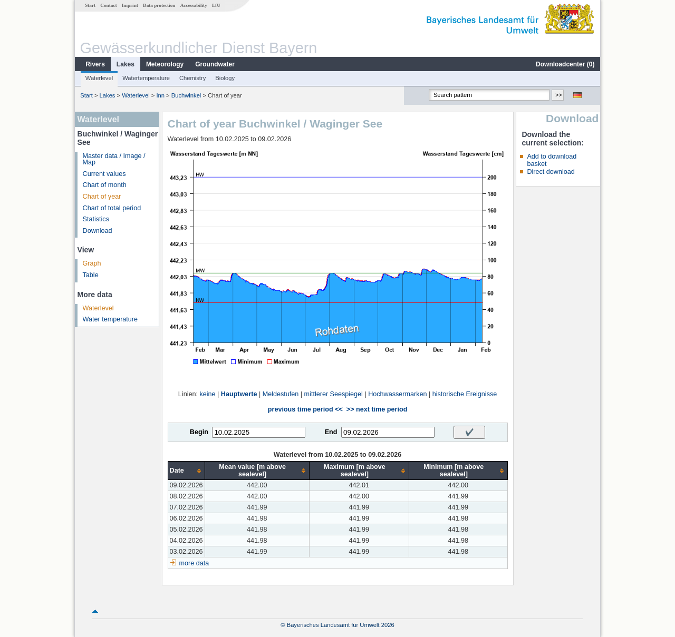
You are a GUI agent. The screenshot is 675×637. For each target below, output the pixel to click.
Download (97, 230)
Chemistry (192, 78)
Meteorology (165, 64)
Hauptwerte (239, 394)
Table (91, 275)
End (331, 432)
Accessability (193, 5)
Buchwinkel (186, 95)
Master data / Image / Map (114, 159)
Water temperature (110, 319)
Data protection (159, 5)
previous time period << (305, 409)
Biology (225, 78)
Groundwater (215, 64)
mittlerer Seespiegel (333, 394)
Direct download (550, 171)
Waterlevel (99, 78)
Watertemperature (146, 78)
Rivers (95, 64)
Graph (92, 263)
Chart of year (102, 196)
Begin (199, 432)
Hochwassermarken (397, 394)
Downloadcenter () (565, 64)
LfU (216, 5)
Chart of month (105, 185)
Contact (108, 5)
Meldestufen (281, 394)
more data (194, 563)
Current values (104, 174)
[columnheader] (186, 471)
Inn (160, 95)
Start (90, 5)
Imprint (130, 5)
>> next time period (376, 409)
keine (207, 394)
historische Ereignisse (464, 394)
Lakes (125, 64)
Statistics (96, 219)
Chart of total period (112, 208)
